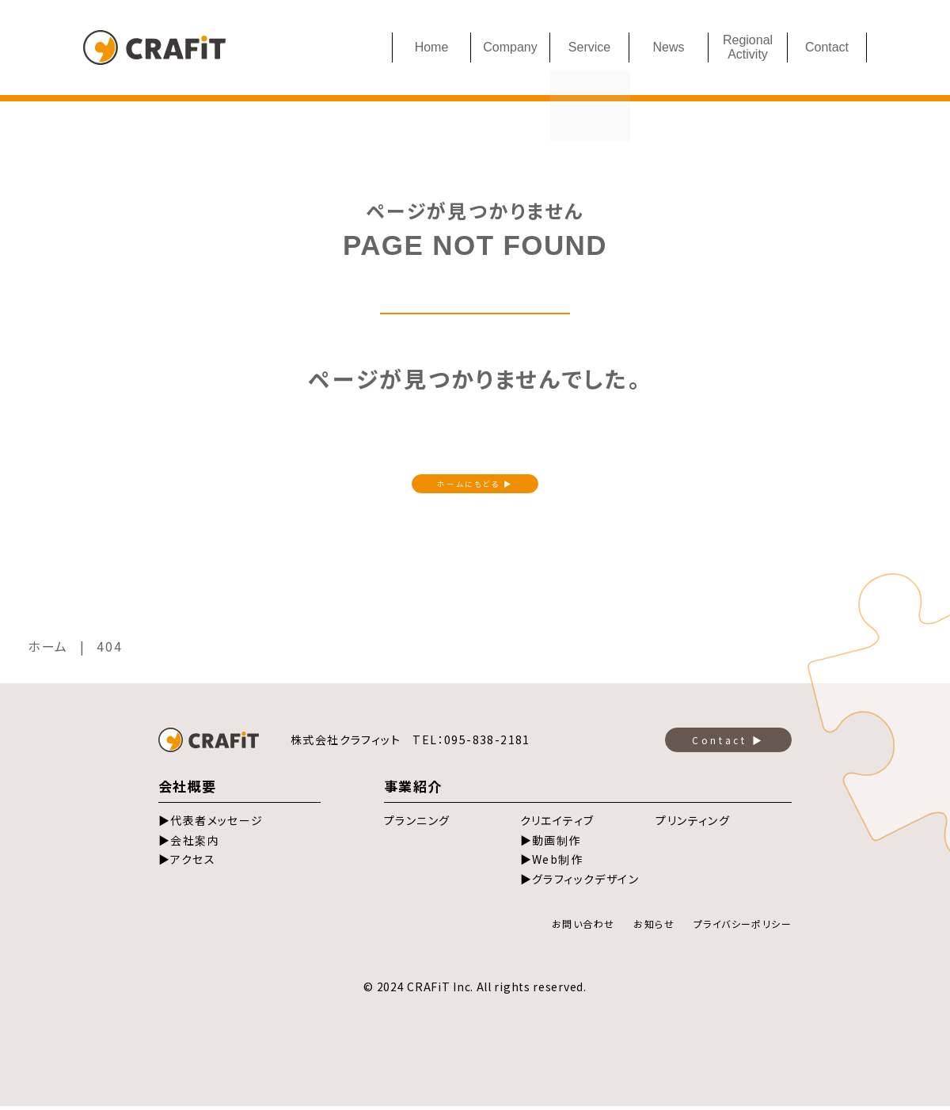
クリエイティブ (557, 824)
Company (510, 47)
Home (432, 47)
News (668, 47)
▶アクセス (186, 863)
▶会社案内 (188, 844)
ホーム (48, 650)
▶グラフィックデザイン (579, 883)
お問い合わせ (583, 927)
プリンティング (693, 824)
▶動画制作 (550, 844)
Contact (827, 47)
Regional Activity (748, 47)
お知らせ (653, 927)
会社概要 (187, 790)
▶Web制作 (551, 863)
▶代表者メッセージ (211, 824)
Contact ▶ (728, 744)
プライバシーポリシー (743, 927)
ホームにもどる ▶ (475, 485)
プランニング (417, 824)
